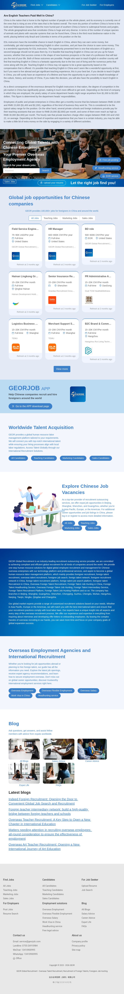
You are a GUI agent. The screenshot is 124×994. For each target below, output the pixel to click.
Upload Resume (89, 886)
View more (62, 369)
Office (17, 958)
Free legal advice (50, 930)
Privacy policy (78, 945)
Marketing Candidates (53, 894)
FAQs (84, 926)
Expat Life (86, 922)
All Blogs (86, 909)
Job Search (87, 890)
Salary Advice (88, 913)
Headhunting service (52, 926)
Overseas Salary (50, 918)
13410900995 (24, 950)
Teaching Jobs (10, 890)
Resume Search (10, 913)
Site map (76, 950)
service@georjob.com (27, 941)
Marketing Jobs (10, 894)
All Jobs (7, 886)
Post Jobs (8, 909)
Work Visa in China (51, 922)
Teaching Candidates (52, 890)
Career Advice (88, 918)
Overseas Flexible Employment (57, 913)
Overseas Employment (53, 909)
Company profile (80, 941)
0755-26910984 (25, 945)
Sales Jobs (8, 898)
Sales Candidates (50, 898)
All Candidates (49, 886)
